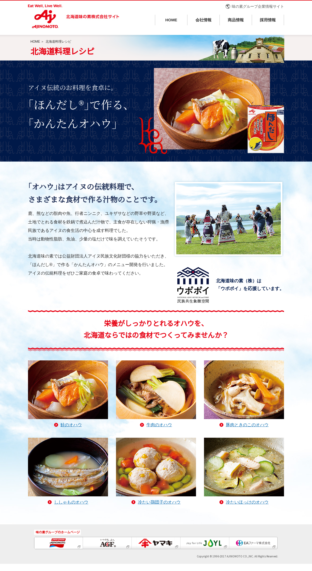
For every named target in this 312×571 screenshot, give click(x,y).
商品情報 (236, 20)
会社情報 (203, 20)
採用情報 (268, 20)
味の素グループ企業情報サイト (258, 6)
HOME (171, 20)
